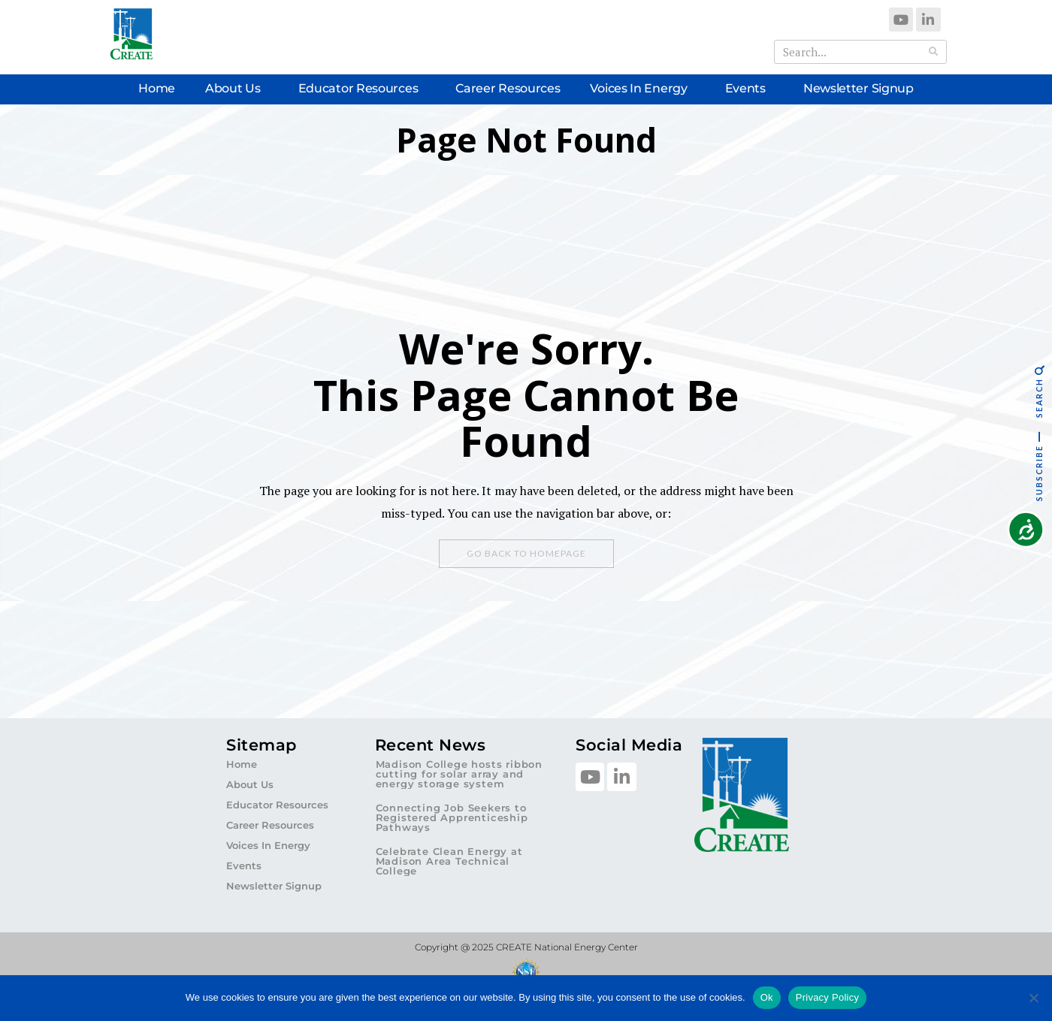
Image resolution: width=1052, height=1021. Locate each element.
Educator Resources (362, 88)
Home (156, 88)
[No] (1033, 997)
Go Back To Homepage (526, 553)
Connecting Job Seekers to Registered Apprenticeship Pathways (452, 817)
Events (749, 88)
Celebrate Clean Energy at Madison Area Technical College (449, 861)
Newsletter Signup (858, 88)
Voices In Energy (642, 88)
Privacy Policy (827, 997)
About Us (236, 88)
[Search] (934, 52)
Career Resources (507, 88)
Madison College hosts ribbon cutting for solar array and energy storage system (459, 774)
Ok (766, 997)
